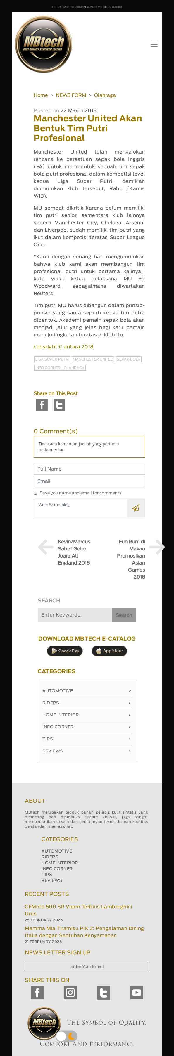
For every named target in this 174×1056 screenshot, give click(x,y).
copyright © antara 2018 (64, 347)
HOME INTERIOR (60, 863)
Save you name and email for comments (80, 493)
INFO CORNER (57, 869)
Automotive (87, 691)
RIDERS (50, 857)
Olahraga (105, 95)
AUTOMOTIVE (57, 851)
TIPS (47, 875)
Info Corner (87, 727)
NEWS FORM (71, 95)
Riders (87, 703)
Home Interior (87, 715)
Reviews (87, 751)
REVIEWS (52, 881)
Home (41, 95)
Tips (87, 739)
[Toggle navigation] (154, 44)
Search (124, 615)
